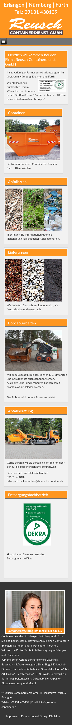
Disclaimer (55, 716)
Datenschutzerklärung (34, 716)
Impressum (12, 716)
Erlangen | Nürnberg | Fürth (36, 4)
